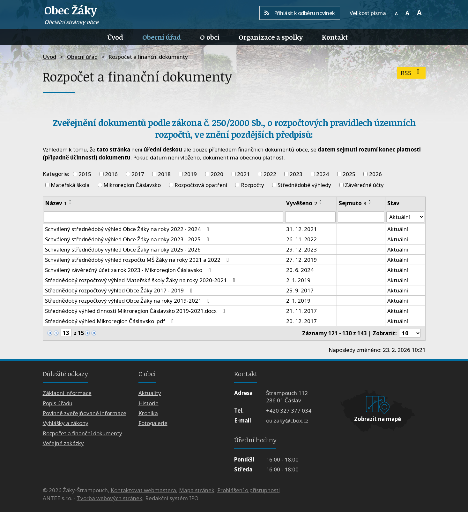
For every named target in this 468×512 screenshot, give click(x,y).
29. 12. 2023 (301, 249)
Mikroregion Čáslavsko (132, 185)
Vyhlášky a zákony (65, 423)
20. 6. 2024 (300, 270)
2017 (137, 174)
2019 (190, 174)
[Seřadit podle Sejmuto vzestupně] (370, 200)
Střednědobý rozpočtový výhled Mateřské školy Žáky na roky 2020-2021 (141, 280)
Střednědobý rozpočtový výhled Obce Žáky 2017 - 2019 (120, 290)
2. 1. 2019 (298, 280)
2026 (375, 174)
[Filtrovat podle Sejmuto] (361, 217)
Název (56, 203)
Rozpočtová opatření (201, 185)
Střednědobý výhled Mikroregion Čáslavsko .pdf (110, 321)
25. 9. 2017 (300, 290)
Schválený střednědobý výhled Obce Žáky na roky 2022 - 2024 (128, 229)
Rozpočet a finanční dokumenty (82, 433)
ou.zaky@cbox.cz (287, 420)
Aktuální (397, 229)
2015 (84, 174)
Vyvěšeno (301, 203)
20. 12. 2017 (301, 321)
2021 (243, 174)
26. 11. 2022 (301, 239)
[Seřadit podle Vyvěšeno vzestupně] (320, 200)
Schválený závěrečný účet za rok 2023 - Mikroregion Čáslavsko (129, 270)
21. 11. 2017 (301, 310)
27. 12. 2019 (301, 259)
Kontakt (335, 37)
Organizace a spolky (271, 37)
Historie (148, 403)
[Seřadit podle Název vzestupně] (70, 200)
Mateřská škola (70, 185)
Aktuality (149, 393)
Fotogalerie (152, 423)
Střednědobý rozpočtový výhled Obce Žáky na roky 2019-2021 (128, 300)
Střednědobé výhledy (304, 185)
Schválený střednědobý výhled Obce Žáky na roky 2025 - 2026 (123, 249)
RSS (411, 73)
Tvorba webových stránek (109, 498)
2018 (164, 174)
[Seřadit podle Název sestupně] (70, 203)
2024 (322, 174)
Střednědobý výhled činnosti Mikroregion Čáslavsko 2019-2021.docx (136, 310)
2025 (349, 174)
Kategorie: (56, 173)
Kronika (148, 413)
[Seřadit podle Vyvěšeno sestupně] (320, 203)
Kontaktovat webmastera (143, 490)
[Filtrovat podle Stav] (405, 217)
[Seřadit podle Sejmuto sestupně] (370, 203)
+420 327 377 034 (288, 410)
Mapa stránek (196, 490)
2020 (217, 174)
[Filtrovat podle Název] (163, 217)
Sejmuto (353, 203)
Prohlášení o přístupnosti (248, 490)
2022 (270, 174)
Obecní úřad (161, 37)
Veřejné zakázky (63, 443)
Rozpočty (252, 185)
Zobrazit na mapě (377, 419)
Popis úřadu (57, 403)
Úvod (115, 37)
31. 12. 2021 (301, 229)
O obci (209, 37)
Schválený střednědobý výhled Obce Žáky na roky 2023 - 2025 (128, 239)
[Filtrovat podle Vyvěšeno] (310, 217)
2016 (111, 174)
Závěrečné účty (364, 185)
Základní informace (67, 393)
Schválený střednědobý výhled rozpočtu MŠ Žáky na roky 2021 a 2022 (138, 259)
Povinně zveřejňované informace (84, 413)
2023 (296, 174)
